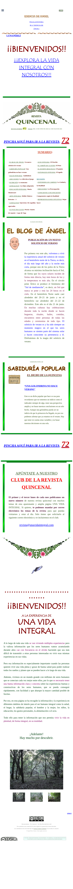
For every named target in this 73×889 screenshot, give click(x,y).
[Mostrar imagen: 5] (19, 797)
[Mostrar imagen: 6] (36, 797)
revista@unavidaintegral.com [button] (36, 524)
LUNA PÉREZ (14, 35)
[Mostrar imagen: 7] (54, 797)
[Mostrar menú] (2, 10)
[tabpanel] (36, 25)
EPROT (69, 813)
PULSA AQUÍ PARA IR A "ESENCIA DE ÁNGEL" (36, 25)
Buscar (61, 10)
